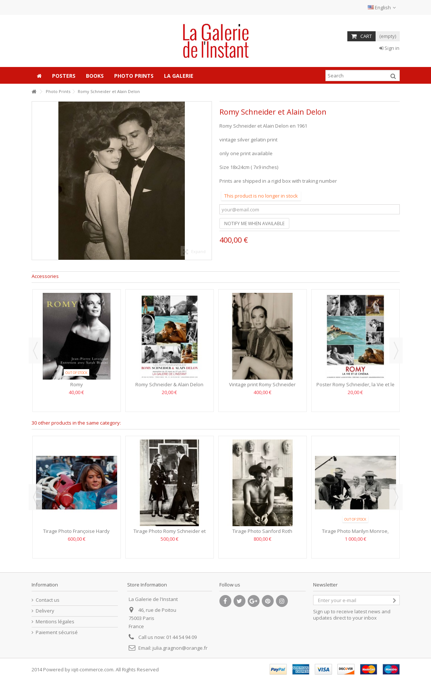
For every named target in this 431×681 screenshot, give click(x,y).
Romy (76, 384)
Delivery (45, 611)
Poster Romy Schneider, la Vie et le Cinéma (355, 387)
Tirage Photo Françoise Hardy (76, 531)
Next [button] (396, 351)
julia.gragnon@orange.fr (180, 648)
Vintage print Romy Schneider (262, 384)
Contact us (47, 600)
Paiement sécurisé (57, 632)
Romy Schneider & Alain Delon (169, 384)
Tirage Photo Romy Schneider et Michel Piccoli (170, 534)
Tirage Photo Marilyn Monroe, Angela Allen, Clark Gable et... (355, 534)
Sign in (389, 48)
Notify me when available (254, 223)
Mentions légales (55, 621)
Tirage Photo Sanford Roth (262, 531)
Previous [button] (35, 351)
